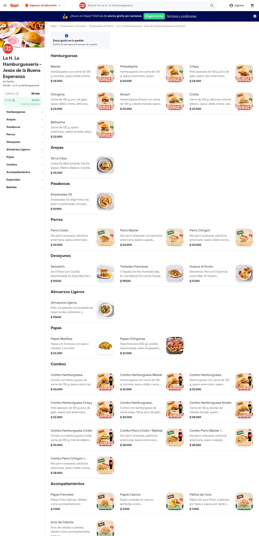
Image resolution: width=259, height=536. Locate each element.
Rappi (54, 26)
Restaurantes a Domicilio (73, 26)
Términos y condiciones (181, 16)
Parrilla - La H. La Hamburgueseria (21, 85)
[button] (43, 5)
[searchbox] (147, 5)
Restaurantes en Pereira (101, 26)
